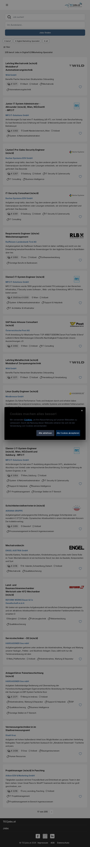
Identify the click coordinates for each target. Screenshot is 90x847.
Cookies (28, 420)
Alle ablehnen (45, 433)
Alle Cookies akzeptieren (68, 433)
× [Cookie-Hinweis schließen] (82, 410)
